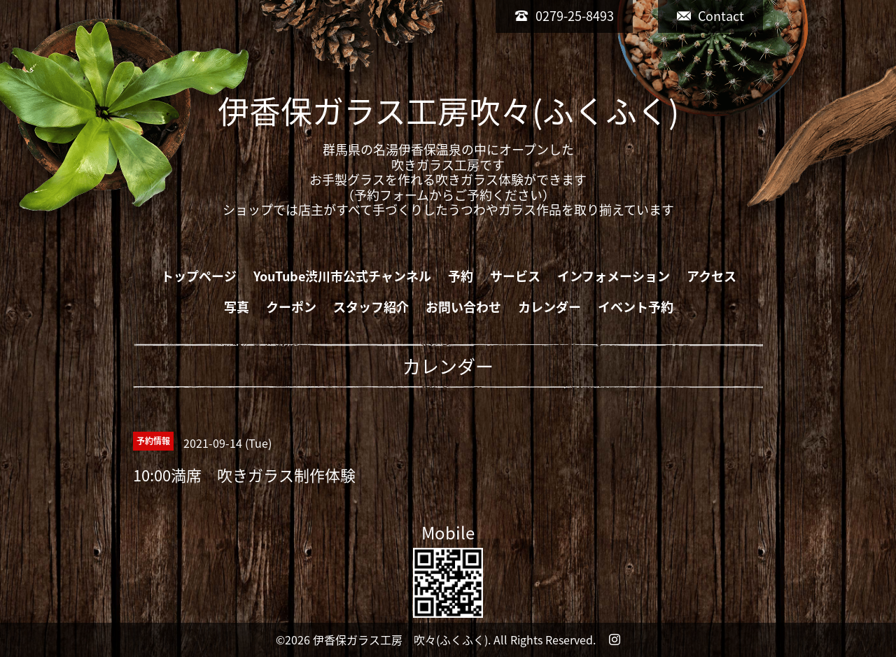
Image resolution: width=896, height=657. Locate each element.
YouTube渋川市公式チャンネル (342, 276)
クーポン (291, 306)
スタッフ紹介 (371, 306)
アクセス (711, 276)
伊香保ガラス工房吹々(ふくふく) (448, 110)
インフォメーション (613, 276)
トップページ (199, 276)
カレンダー (549, 306)
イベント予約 (635, 306)
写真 (236, 306)
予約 (460, 276)
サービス (515, 276)
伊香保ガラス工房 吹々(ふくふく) (400, 639)
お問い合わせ (463, 306)
